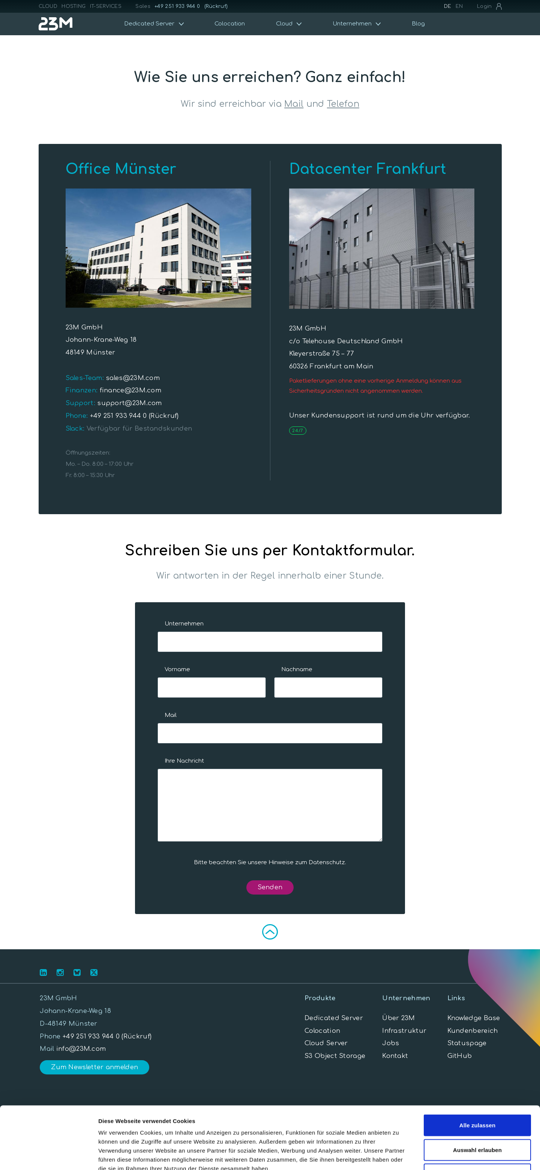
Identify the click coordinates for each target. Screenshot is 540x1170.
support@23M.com (128, 403)
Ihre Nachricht (184, 761)
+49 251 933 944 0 (177, 6)
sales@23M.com (132, 378)
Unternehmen (184, 624)
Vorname (177, 669)
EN (459, 6)
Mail (293, 104)
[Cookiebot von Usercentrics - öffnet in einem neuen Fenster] (48, 1155)
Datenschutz (327, 862)
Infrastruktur (404, 1030)
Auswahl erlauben (477, 1096)
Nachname (296, 669)
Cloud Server (326, 1043)
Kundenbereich (472, 1030)
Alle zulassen (477, 1071)
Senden (270, 887)
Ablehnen (477, 1121)
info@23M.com (81, 1048)
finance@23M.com (129, 390)
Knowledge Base (473, 1018)
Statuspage (467, 1043)
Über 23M (398, 1018)
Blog (418, 24)
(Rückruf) (216, 6)
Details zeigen (399, 1155)
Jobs (390, 1043)
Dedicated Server (333, 1018)
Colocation (229, 24)
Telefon (343, 104)
